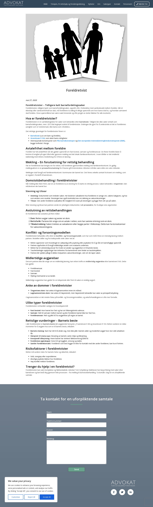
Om (98, 4)
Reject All (31, 497)
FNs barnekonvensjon (66, 141)
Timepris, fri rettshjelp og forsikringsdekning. (68, 4)
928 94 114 (141, 4)
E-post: (50, 430)
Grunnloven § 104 (37, 138)
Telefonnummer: (54, 421)
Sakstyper (107, 4)
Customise (16, 497)
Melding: (50, 438)
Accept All (47, 497)
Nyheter (91, 4)
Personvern (127, 4)
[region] (31, 489)
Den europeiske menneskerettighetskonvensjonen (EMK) (101, 141)
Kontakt (117, 4)
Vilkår (46, 4)
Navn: (49, 412)
